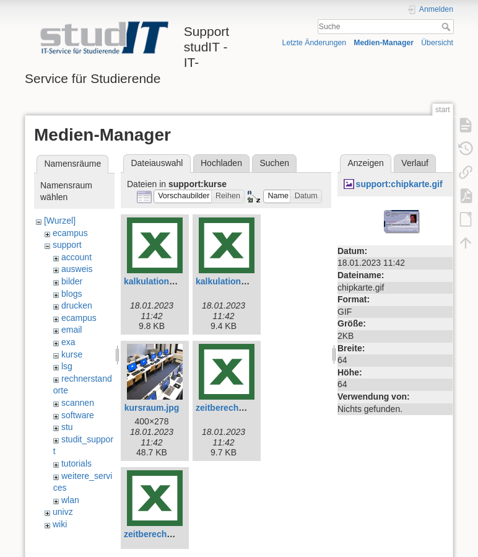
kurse (71, 354)
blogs (71, 294)
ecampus (70, 233)
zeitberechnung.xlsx (165, 534)
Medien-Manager (384, 42)
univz (63, 512)
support (67, 245)
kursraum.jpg (152, 408)
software (77, 415)
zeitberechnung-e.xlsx (241, 408)
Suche (447, 26)
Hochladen (221, 163)
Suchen (274, 163)
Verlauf (414, 163)
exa (68, 342)
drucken (76, 305)
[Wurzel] (60, 221)
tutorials (76, 463)
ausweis (77, 269)
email (71, 330)
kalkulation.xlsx (228, 281)
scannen (77, 403)
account (76, 257)
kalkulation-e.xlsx (160, 281)
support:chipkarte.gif (399, 184)
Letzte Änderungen (314, 42)
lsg (66, 366)
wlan (70, 500)
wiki (60, 524)
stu (67, 427)
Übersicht (437, 42)
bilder (71, 281)
